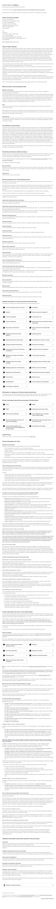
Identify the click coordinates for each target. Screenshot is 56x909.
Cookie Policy (32, 436)
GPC (36, 816)
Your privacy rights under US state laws (13, 673)
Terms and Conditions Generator (46, 895)
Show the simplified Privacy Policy (47, 898)
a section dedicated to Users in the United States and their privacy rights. (29, 9)
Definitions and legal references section (37, 666)
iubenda (3, 896)
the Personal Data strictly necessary (25, 896)
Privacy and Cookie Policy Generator (28, 895)
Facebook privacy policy (7, 160)
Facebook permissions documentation (39, 158)
